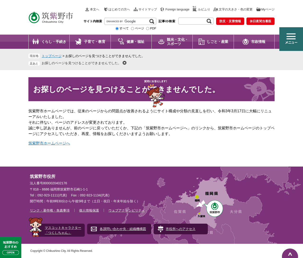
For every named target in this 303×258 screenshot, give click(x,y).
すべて (124, 28)
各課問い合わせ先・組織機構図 (123, 229)
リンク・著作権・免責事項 (50, 210)
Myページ (268, 9)
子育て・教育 (94, 42)
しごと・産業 (217, 42)
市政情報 (258, 42)
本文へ (94, 9)
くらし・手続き (53, 42)
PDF (153, 28)
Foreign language (177, 9)
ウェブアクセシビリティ (126, 210)
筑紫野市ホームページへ (49, 143)
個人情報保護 (89, 210)
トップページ (52, 56)
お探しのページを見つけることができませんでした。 (81, 63)
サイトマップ (147, 9)
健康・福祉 (135, 42)
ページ (139, 28)
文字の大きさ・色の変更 (236, 9)
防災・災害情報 (230, 21)
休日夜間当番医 (260, 21)
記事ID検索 (167, 21)
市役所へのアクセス (181, 229)
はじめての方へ (119, 9)
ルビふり (204, 9)
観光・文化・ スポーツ (177, 41)
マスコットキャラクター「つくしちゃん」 (63, 230)
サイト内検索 (93, 21)
